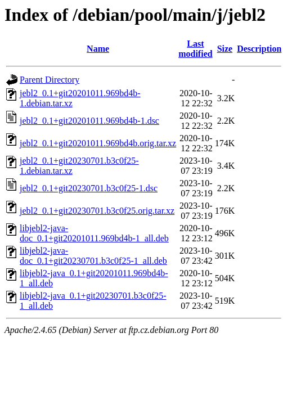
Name (98, 48)
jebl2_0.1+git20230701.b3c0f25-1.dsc (89, 188)
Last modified (195, 48)
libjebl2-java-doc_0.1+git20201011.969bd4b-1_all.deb (94, 233)
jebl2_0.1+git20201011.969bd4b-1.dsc (89, 120)
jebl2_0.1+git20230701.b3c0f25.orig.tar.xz (97, 210)
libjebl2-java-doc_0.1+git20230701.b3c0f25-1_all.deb (93, 256)
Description (259, 48)
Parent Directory (49, 79)
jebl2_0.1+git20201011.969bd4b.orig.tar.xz (98, 143)
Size (225, 48)
